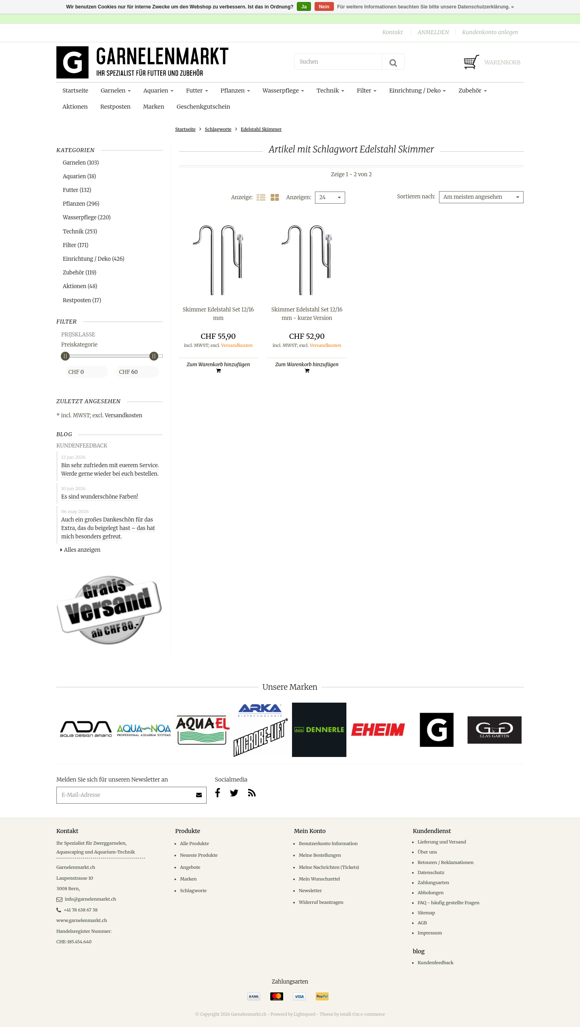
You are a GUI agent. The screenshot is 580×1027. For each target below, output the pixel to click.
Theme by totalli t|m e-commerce (352, 1014)
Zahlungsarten (433, 882)
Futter (197, 90)
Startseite (75, 90)
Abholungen (431, 892)
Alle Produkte (194, 843)
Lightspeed (304, 1014)
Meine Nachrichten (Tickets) (329, 867)
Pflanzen (235, 90)
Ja (304, 7)
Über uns (427, 852)
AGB (422, 923)
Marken (153, 106)
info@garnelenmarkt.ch (86, 899)
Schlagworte (218, 129)
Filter (367, 90)
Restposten (115, 106)
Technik (330, 90)
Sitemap (426, 913)
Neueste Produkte (199, 855)
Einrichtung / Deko (417, 90)
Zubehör (472, 90)
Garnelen (116, 90)
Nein (324, 7)
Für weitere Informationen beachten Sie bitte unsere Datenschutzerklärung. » (425, 7)
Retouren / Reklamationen (446, 862)
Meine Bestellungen (320, 855)
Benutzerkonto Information (328, 843)
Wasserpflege (283, 90)
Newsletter (310, 890)
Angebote (190, 867)
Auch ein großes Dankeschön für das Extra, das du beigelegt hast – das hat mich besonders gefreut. (108, 528)
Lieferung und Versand (442, 842)
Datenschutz (431, 872)
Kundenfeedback (436, 962)
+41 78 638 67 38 (76, 910)
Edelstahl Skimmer (261, 129)
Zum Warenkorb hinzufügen (218, 367)
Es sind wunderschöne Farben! (99, 496)
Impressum (430, 933)
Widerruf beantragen (321, 902)
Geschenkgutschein (203, 106)
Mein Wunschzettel (319, 879)
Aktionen (75, 106)
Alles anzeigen (80, 549)
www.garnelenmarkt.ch (81, 920)
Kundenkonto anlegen (490, 32)
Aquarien (158, 90)
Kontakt (392, 32)
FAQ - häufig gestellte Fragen (448, 902)
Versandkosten (124, 415)
